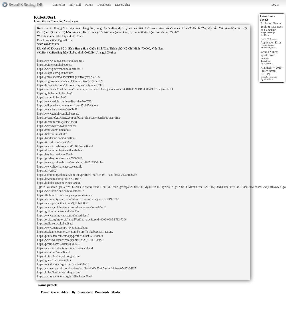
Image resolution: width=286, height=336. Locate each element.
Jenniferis (268, 79)
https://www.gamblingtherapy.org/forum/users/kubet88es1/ (71, 207)
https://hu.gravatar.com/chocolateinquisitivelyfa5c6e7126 (70, 85)
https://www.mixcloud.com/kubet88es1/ (60, 190)
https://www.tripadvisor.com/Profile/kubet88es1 (65, 146)
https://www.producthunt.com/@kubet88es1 (63, 203)
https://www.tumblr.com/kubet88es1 (58, 113)
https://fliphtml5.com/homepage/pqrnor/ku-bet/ (64, 195)
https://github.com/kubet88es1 (54, 93)
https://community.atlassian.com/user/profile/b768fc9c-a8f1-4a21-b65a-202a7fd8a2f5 (87, 174)
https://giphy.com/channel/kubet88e (58, 211)
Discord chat (122, 4)
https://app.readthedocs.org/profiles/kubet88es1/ (65, 276)
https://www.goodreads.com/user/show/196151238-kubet (70, 162)
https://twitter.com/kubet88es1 (54, 64)
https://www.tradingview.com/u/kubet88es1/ (63, 215)
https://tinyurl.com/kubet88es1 (55, 142)
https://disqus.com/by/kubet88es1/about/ (60, 150)
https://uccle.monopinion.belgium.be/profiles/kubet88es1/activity (75, 231)
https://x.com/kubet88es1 (51, 97)
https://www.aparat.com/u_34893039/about (62, 227)
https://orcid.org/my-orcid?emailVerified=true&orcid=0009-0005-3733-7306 (82, 219)
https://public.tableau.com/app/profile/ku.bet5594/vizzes (70, 235)
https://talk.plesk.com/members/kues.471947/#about (67, 105)
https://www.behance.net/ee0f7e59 (57, 109)
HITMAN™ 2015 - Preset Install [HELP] (272, 71)
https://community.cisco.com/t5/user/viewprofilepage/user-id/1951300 (78, 199)
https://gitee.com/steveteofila (54, 260)
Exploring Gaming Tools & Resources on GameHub (272, 26)
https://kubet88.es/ (73, 36)
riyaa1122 (268, 63)
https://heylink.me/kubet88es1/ (55, 154)
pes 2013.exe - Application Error (271, 41)
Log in (275, 4)
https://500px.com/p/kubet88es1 (56, 72)
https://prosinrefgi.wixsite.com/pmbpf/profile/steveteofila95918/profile (78, 117)
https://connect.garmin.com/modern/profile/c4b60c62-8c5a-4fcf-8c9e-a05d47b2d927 (86, 268)
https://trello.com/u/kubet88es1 (55, 223)
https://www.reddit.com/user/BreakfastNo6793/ (64, 101)
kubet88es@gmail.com (59, 40)
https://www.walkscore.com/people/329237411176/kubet (70, 239)
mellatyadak (270, 47)
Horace (267, 35)
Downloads (104, 4)
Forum (89, 4)
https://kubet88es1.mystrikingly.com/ (58, 256)
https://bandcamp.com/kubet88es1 (57, 138)
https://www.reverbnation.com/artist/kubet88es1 (65, 248)
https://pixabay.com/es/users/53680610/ (60, 158)
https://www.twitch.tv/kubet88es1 (56, 125)
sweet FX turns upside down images (269, 55)
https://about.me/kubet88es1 (53, 252)
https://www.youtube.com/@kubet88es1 (60, 60)
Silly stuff (75, 4)
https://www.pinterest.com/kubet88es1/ (60, 68)
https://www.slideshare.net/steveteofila (59, 166)
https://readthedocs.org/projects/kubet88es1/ (63, 264)
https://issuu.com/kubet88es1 (54, 129)
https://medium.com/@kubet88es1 (57, 121)
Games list (59, 4)
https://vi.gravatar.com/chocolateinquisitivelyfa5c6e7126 (70, 81)
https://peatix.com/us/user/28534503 (58, 243)
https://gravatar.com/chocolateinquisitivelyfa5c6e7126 (68, 76)
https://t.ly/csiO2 (47, 170)
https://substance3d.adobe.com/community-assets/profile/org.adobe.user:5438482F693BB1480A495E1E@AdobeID (105, 89)
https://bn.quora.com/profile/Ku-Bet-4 (59, 178)
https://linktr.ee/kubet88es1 (53, 134)
